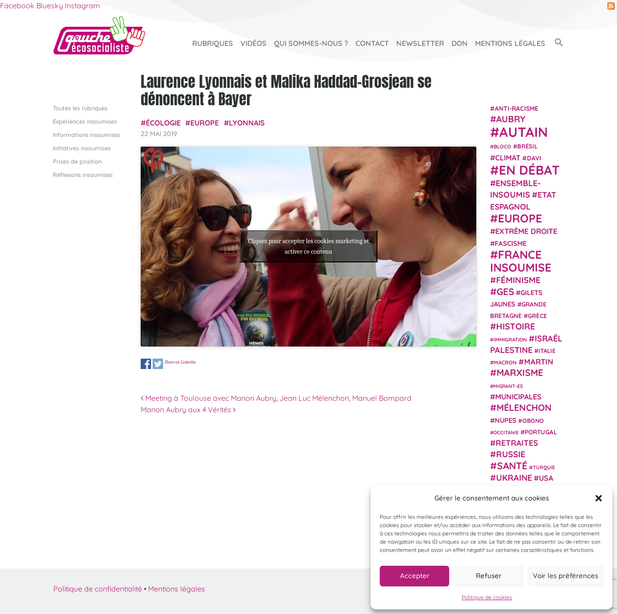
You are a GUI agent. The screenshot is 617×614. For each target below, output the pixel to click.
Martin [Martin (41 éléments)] (538, 361)
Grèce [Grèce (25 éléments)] (537, 315)
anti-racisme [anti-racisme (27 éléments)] (516, 108)
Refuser (489, 575)
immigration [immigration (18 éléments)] (510, 339)
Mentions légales (510, 43)
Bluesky (49, 5)
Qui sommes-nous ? (311, 43)
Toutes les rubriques (80, 107)
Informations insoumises (86, 134)
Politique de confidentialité (97, 588)
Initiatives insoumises (82, 147)
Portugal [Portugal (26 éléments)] (541, 431)
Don (459, 43)
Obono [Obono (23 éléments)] (533, 420)
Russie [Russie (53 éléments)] (511, 454)
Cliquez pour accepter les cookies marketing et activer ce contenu (308, 246)
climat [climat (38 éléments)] (507, 157)
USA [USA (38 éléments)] (546, 478)
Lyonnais (247, 122)
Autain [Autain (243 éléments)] (523, 132)
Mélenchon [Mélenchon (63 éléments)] (524, 407)
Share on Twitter (158, 363)
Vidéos (253, 43)
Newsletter (420, 43)
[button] (598, 498)
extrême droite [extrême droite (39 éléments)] (526, 231)
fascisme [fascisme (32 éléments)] (511, 243)
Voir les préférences (565, 575)
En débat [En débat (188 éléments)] (529, 170)
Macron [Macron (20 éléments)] (505, 362)
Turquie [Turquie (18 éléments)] (544, 467)
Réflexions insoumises (83, 174)
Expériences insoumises (85, 121)
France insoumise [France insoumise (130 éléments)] (520, 260)
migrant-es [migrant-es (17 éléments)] (508, 385)
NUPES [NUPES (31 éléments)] (505, 419)
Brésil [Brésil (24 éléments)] (527, 146)
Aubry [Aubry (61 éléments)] (511, 119)
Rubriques (212, 43)
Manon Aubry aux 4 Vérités (188, 409)
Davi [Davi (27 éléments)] (534, 157)
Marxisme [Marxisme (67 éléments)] (520, 372)
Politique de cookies (487, 597)
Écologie (163, 122)
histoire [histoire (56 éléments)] (515, 326)
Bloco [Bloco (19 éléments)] (502, 146)
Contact (372, 43)
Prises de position (77, 161)
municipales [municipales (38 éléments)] (518, 396)
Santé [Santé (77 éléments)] (512, 465)
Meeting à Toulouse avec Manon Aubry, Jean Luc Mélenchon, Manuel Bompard (276, 397)
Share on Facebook (146, 363)
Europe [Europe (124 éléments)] (520, 218)
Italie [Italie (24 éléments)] (546, 350)
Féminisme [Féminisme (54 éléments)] (518, 279)
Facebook (17, 5)
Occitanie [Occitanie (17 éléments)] (506, 432)
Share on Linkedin (180, 361)
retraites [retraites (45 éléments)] (517, 443)
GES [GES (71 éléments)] (505, 291)
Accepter (414, 575)
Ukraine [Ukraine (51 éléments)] (514, 477)
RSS (611, 6)
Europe (204, 122)
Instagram (82, 5)
